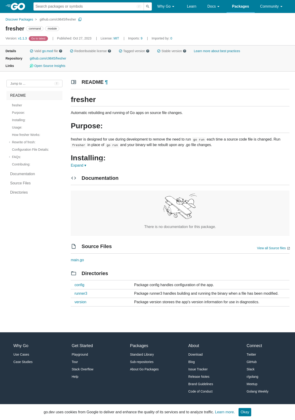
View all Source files (271, 248)
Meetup (252, 384)
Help (75, 376)
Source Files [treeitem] (20, 183)
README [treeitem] (18, 95)
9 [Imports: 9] (135, 38)
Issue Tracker (198, 369)
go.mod (47, 51)
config (79, 285)
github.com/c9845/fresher (58, 19)
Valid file (46, 51)
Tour (75, 362)
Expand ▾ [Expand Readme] (78, 165)
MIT (116, 38)
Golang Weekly (257, 391)
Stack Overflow (82, 369)
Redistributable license (90, 51)
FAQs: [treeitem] (16, 157)
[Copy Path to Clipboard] (80, 19)
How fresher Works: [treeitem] (26, 135)
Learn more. (225, 412)
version (80, 302)
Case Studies (22, 362)
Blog (191, 362)
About (193, 345)
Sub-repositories (141, 362)
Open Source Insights (47, 66)
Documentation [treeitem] (22, 174)
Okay (245, 412)
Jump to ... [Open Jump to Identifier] (17, 83)
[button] (31, 51)
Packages (240, 6)
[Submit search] (148, 6)
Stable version (171, 51)
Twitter (251, 354)
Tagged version (134, 51)
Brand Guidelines (200, 384)
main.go (77, 260)
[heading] (19, 6)
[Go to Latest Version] (39, 38)
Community (272, 6)
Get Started (82, 345)
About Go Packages (144, 369)
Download (195, 354)
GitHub (252, 362)
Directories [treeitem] (19, 192)
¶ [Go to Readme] (106, 82)
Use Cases (21, 354)
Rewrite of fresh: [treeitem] (23, 142)
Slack (250, 369)
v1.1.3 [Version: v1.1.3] (17, 38)
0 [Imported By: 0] (162, 38)
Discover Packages (19, 19)
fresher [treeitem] (17, 105)
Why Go (166, 6)
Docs (214, 6)
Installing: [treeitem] (19, 120)
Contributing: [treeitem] (21, 164)
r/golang (252, 376)
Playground (80, 354)
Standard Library (142, 354)
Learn (191, 6)
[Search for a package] (88, 6)
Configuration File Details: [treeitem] (30, 149)
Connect (254, 345)
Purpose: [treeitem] (18, 112)
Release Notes (198, 376)
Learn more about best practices (217, 51)
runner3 (80, 293)
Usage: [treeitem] (17, 127)
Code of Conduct (200, 391)
